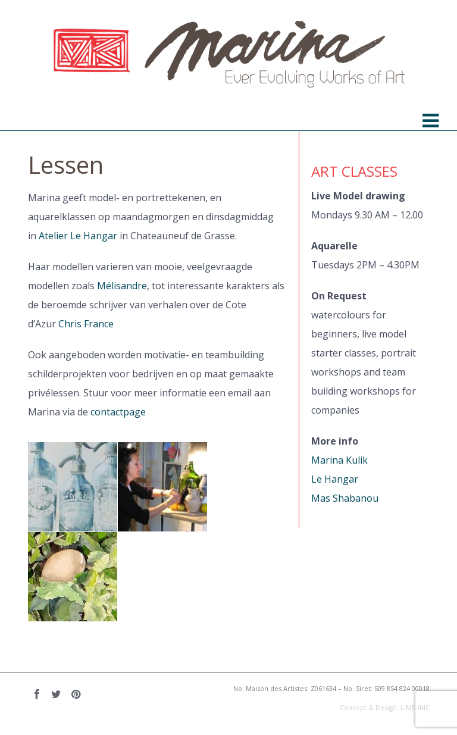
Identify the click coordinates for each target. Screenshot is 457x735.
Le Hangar (334, 479)
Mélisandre (122, 285)
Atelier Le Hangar (78, 235)
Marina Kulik (339, 460)
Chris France (86, 323)
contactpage (118, 411)
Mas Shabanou (344, 498)
